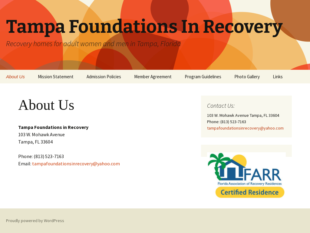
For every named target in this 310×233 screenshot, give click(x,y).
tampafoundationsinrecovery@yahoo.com (76, 163)
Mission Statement (56, 76)
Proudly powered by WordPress (35, 220)
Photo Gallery (247, 76)
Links (278, 76)
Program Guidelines (203, 76)
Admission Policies (104, 76)
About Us (15, 76)
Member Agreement (153, 76)
